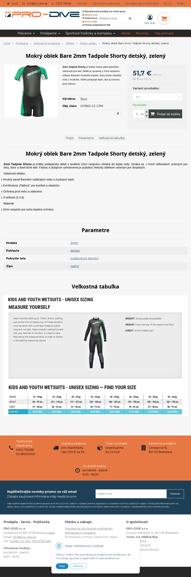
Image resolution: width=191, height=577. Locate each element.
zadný (74, 266)
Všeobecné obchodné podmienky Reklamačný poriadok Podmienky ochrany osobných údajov (91, 533)
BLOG (168, 3)
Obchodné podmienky (106, 3)
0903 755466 (63, 3)
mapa (51, 533)
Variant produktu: (146, 88)
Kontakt (82, 3)
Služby (181, 3)
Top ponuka (164, 33)
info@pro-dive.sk (37, 3)
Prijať (62, 566)
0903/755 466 (41, 541)
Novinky (142, 33)
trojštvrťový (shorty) (84, 258)
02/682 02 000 (20, 541)
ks (142, 114)
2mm (74, 243)
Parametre (86, 138)
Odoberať (175, 493)
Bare (83, 98)
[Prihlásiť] (150, 19)
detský (75, 250)
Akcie (125, 33)
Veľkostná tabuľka (111, 138)
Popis (70, 138)
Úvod (14, 3)
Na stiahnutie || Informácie (142, 3)
